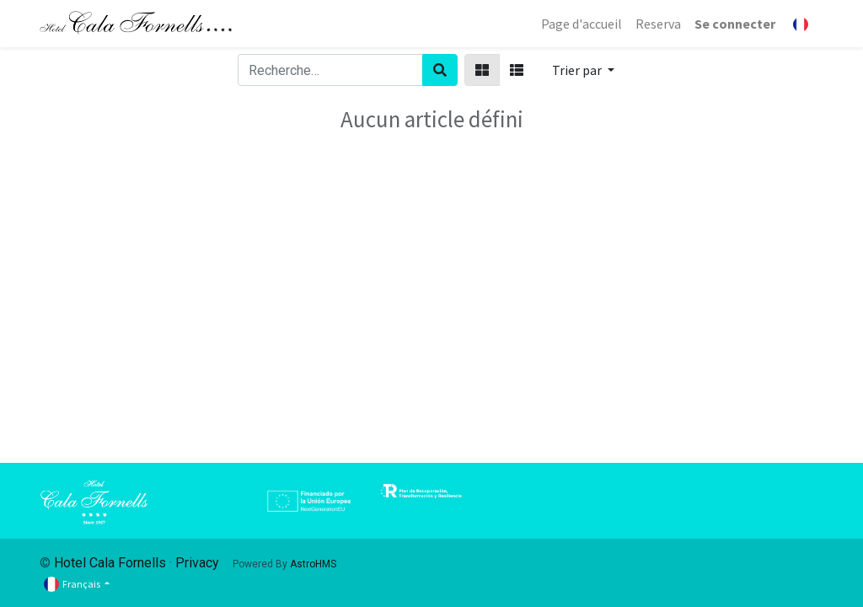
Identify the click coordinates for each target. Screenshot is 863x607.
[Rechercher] (440, 70)
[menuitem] (581, 23)
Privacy (197, 563)
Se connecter (734, 23)
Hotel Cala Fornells (110, 563)
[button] (583, 70)
